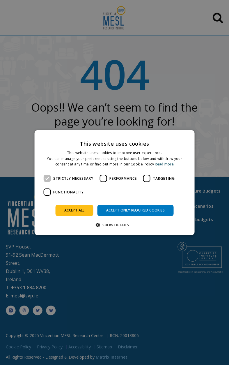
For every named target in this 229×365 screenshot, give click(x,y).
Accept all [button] (74, 210)
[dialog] (114, 182)
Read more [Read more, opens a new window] (164, 164)
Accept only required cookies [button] (135, 210)
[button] (114, 225)
